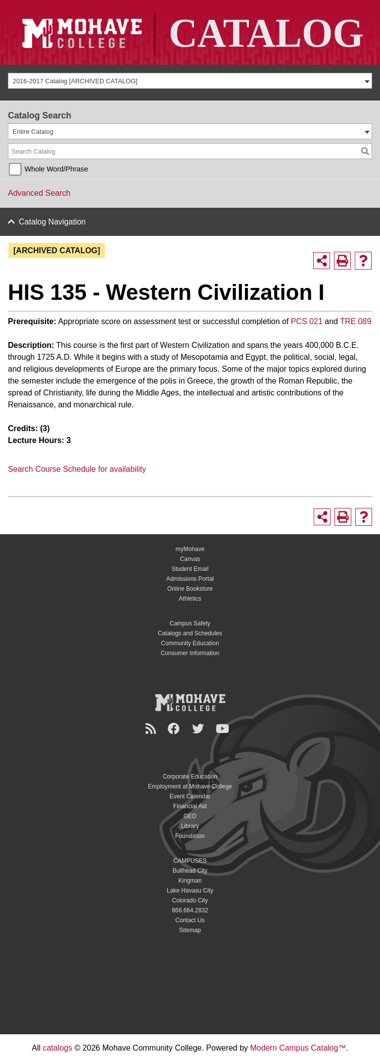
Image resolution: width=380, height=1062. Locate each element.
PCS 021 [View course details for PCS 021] (307, 321)
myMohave (190, 549)
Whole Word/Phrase (56, 169)
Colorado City (190, 900)
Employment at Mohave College (190, 786)
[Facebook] (175, 728)
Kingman (189, 880)
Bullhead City (190, 870)
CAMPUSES (189, 860)
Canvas (190, 559)
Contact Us (189, 920)
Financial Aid (190, 806)
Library (190, 826)
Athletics (190, 598)
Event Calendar (190, 796)
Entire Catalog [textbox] (33, 131)
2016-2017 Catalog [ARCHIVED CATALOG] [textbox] (75, 81)
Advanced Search (39, 193)
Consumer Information (190, 653)
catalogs (57, 1048)
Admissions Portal (190, 578)
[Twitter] (199, 728)
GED (190, 816)
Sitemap (190, 930)
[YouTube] (224, 728)
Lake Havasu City (190, 890)
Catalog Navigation (52, 222)
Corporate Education (190, 776)
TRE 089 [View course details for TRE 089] (355, 321)
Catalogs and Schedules (190, 633)
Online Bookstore (190, 588)
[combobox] (190, 81)
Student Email (190, 568)
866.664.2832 (190, 910)
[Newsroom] (152, 728)
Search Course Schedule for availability (77, 469)
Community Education (190, 643)
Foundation (190, 836)
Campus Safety (190, 623)
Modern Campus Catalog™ (298, 1048)
